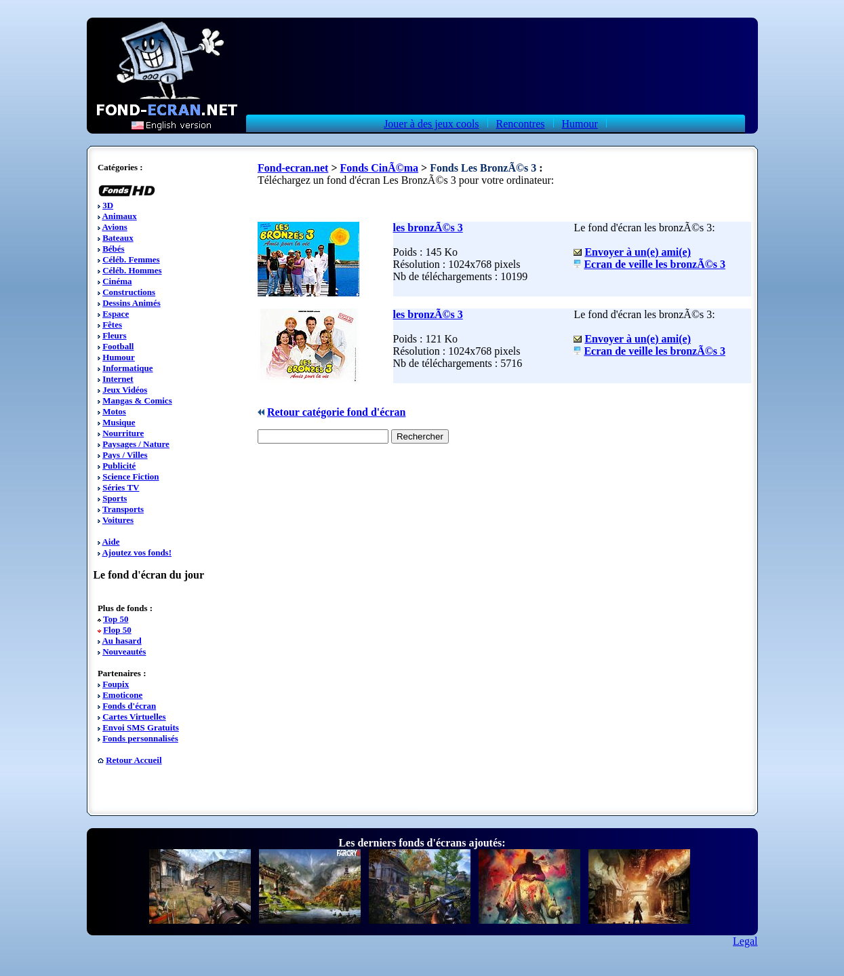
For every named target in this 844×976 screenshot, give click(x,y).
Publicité (119, 466)
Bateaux (118, 238)
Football (118, 346)
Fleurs (114, 335)
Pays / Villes (124, 455)
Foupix (115, 684)
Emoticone (122, 695)
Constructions (128, 292)
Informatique (127, 368)
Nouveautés (124, 651)
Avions (114, 227)
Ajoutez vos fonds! (137, 552)
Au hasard (121, 641)
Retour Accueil (133, 760)
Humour (580, 124)
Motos (114, 411)
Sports (114, 498)
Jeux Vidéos (124, 390)
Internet (118, 379)
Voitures (118, 520)
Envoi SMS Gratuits (140, 727)
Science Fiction (130, 476)
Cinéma (117, 281)
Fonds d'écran (129, 706)
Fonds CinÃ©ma (379, 168)
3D (107, 205)
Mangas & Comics (137, 400)
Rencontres (520, 124)
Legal (745, 941)
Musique (118, 422)
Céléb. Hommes (131, 270)
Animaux (119, 216)
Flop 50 (117, 630)
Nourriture (123, 433)
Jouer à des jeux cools (431, 124)
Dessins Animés (131, 303)
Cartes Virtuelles (134, 716)
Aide (110, 541)
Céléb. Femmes (130, 259)
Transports (123, 509)
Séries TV (120, 487)
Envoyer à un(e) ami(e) (637, 252)
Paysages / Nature (135, 444)
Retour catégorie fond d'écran (336, 412)
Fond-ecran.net (293, 168)
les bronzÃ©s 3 (428, 227)
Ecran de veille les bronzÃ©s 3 (654, 264)
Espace (115, 314)
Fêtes (112, 324)
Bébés (113, 248)
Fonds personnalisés (140, 738)
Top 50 (115, 619)
